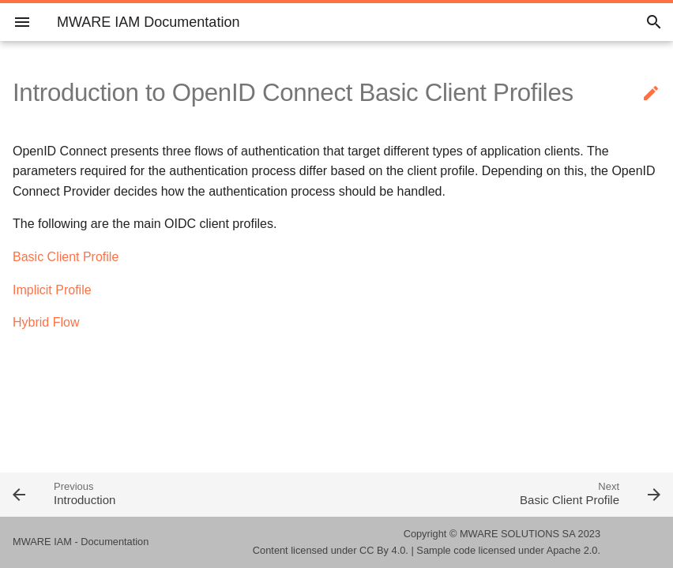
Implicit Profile (52, 290)
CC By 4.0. (383, 550)
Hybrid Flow (46, 322)
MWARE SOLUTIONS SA (517, 534)
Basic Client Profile (65, 256)
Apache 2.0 (572, 550)
